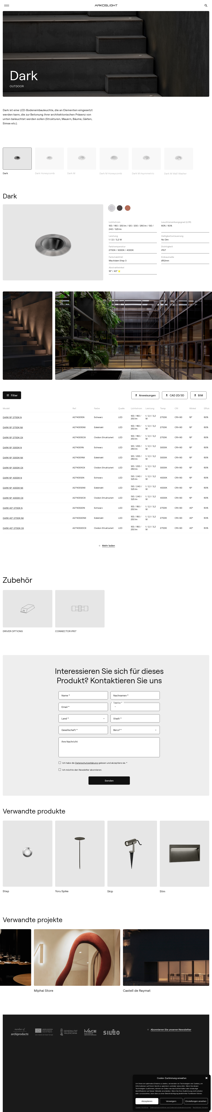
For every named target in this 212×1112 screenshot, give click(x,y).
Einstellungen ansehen (195, 1101)
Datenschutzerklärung (86, 765)
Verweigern (171, 1101)
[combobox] (114, 710)
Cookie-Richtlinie (141, 1107)
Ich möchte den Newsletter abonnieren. (82, 772)
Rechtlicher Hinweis (200, 1107)
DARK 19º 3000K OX (13, 472)
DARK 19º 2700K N (12, 422)
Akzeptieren (146, 1101)
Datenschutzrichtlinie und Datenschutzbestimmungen (170, 1107)
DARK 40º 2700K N (12, 512)
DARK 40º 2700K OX (13, 532)
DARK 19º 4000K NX (13, 492)
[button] (206, 1078)
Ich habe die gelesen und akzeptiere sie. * (94, 765)
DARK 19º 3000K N (12, 452)
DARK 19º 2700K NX (13, 432)
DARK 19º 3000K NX (13, 462)
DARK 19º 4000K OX (13, 502)
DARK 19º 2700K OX (13, 442)
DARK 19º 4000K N (12, 482)
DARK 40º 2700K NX (13, 522)
